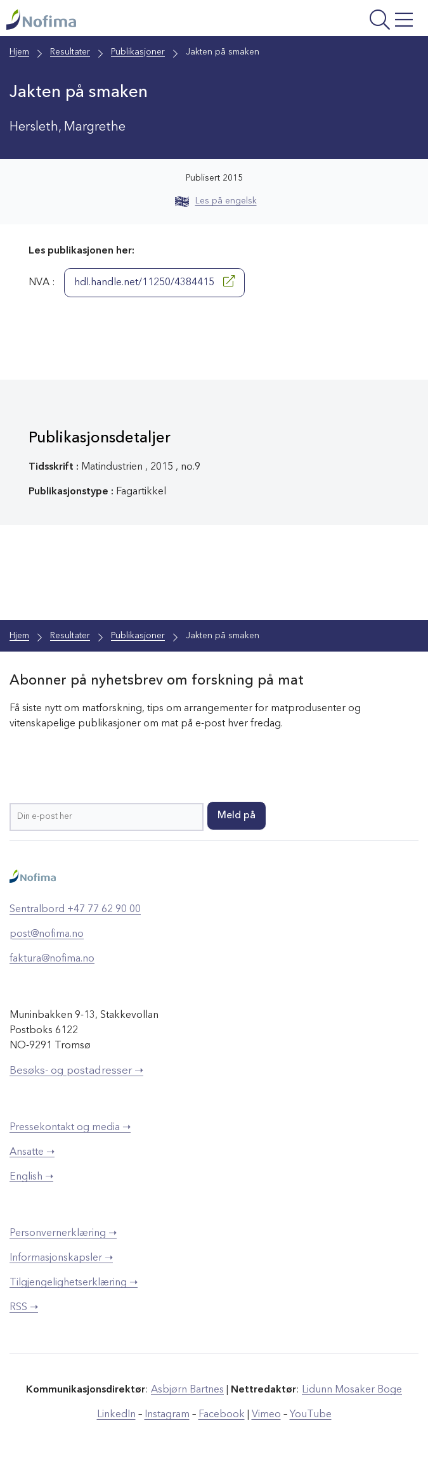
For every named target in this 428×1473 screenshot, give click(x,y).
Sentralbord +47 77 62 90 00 (75, 909)
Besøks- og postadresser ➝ (76, 1070)
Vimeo (266, 1415)
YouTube (311, 1415)
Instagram (167, 1415)
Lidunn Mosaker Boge (352, 1390)
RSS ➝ (24, 1308)
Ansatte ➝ (32, 1152)
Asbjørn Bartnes (187, 1390)
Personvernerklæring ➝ (63, 1233)
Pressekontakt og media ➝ (70, 1127)
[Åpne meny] (344, 21)
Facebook (221, 1415)
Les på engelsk (216, 200)
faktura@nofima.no (52, 959)
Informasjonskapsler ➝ (61, 1258)
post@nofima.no (47, 934)
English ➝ (31, 1177)
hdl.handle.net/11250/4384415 (154, 281)
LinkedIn (116, 1415)
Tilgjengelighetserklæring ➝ (74, 1283)
